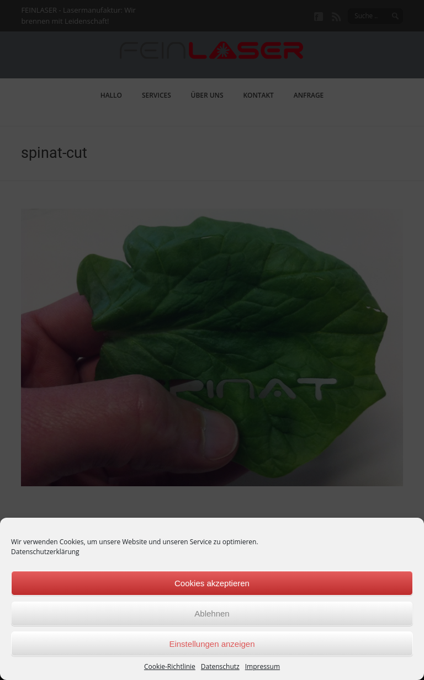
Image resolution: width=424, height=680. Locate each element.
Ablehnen (211, 613)
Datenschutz (220, 666)
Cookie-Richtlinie (169, 666)
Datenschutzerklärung (45, 551)
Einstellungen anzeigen (212, 644)
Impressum (262, 666)
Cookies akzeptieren (212, 583)
